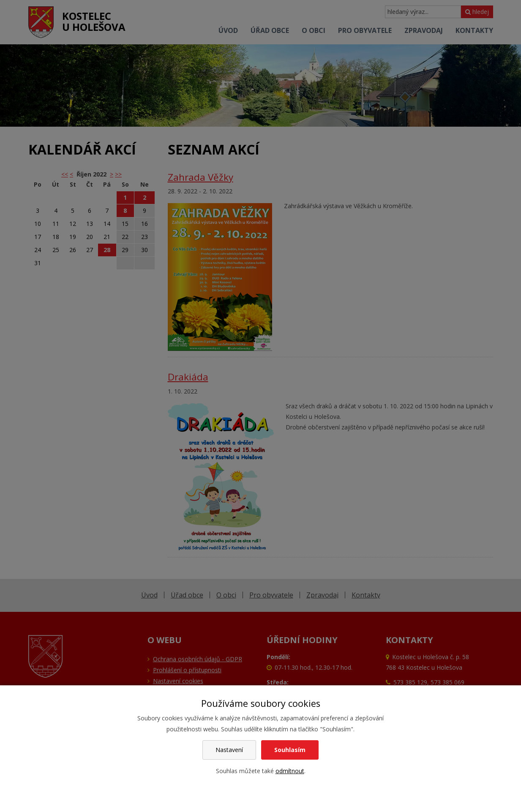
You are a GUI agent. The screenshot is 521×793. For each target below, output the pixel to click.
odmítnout (290, 771)
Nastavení (229, 750)
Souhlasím (290, 750)
